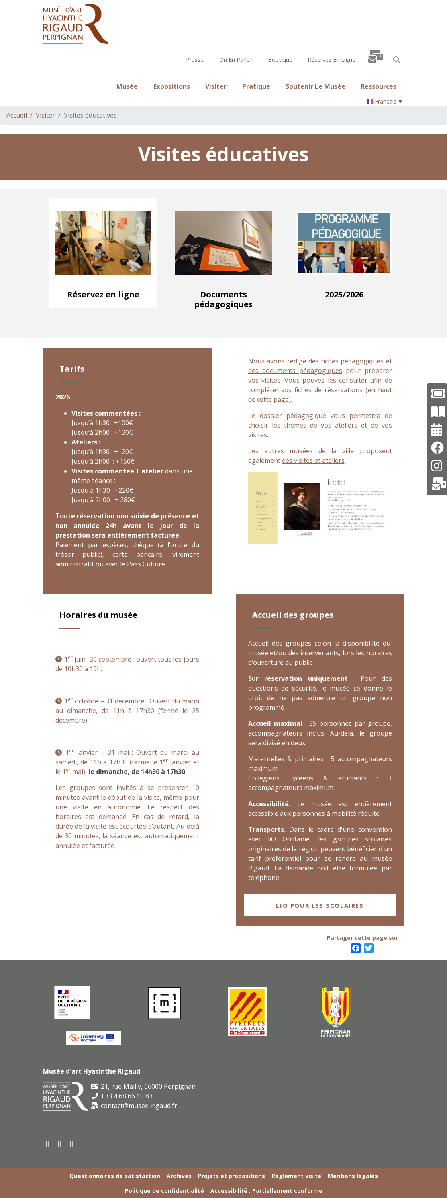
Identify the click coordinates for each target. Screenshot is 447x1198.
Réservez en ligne (331, 59)
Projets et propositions (231, 1176)
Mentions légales (353, 1176)
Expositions (171, 86)
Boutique (280, 59)
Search (396, 59)
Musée (127, 86)
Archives (179, 1176)
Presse (195, 59)
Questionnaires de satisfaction (114, 1176)
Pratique (256, 86)
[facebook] (48, 1143)
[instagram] (72, 1143)
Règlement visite (296, 1176)
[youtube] (60, 1143)
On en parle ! (236, 59)
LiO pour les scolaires (319, 905)
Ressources (378, 86)
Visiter (216, 86)
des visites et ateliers (313, 460)
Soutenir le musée (315, 86)
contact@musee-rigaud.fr (134, 1105)
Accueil (16, 115)
